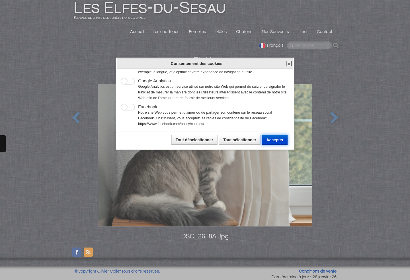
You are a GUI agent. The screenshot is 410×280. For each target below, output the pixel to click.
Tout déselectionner (194, 140)
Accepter (274, 140)
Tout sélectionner (239, 140)
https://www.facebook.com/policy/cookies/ (171, 124)
